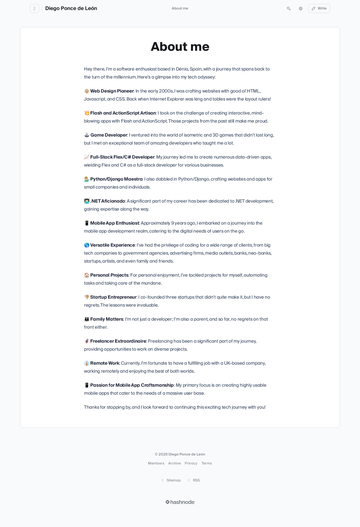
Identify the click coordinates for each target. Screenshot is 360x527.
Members (156, 463)
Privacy (191, 463)
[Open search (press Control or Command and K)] (288, 8)
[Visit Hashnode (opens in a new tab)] (180, 502)
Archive (174, 463)
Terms (207, 463)
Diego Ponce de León (71, 8)
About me (180, 9)
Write (319, 9)
